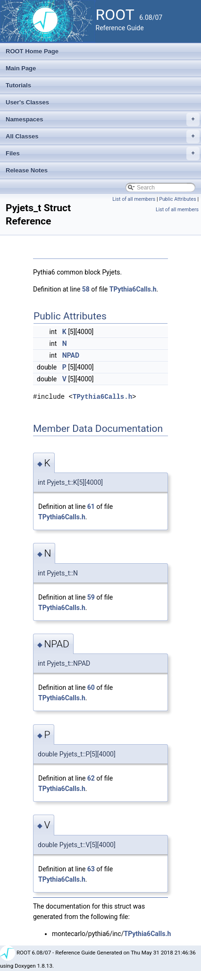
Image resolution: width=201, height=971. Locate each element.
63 (91, 869)
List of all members (133, 199)
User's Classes (27, 102)
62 (91, 778)
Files (103, 153)
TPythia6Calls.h (133, 289)
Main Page (21, 68)
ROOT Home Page (32, 51)
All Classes (103, 136)
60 (91, 687)
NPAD (70, 355)
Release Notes (27, 170)
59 (91, 597)
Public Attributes (177, 199)
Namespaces (103, 119)
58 (86, 289)
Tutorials (18, 85)
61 (91, 506)
